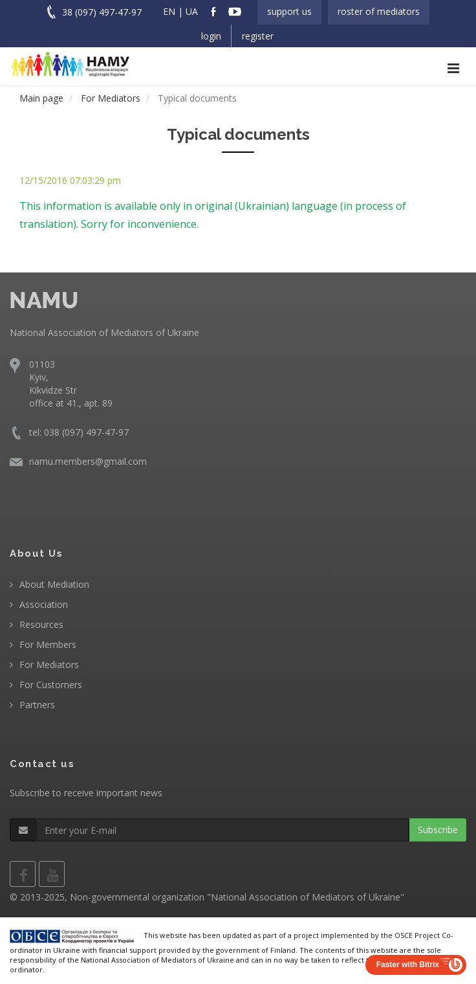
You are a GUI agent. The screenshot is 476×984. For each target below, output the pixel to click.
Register (258, 36)
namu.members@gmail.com (88, 461)
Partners (37, 705)
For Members (47, 644)
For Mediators (49, 664)
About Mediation (54, 584)
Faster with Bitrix (407, 964)
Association (43, 604)
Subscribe (438, 829)
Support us (289, 11)
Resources (41, 624)
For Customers (50, 684)
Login (211, 36)
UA (192, 11)
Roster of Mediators (379, 11)
